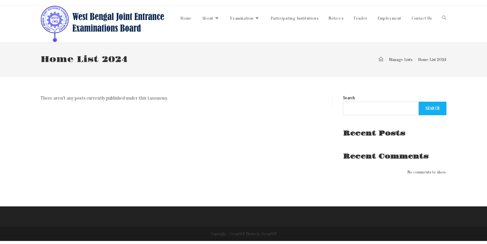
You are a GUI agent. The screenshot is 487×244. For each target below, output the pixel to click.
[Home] (381, 59)
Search (349, 97)
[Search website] (444, 18)
